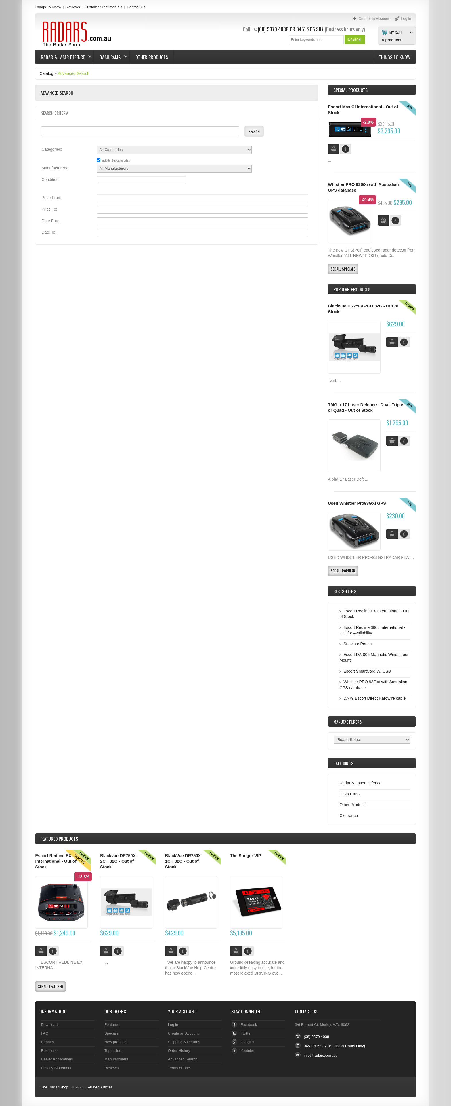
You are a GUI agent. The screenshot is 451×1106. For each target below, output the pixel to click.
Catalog (46, 73)
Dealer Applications (57, 1059)
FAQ (44, 1033)
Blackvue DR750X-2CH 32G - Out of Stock (118, 861)
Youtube (247, 1050)
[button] (354, 39)
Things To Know (48, 7)
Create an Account (183, 1033)
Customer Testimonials (103, 7)
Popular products (351, 289)
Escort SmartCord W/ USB (367, 671)
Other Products (151, 57)
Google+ (247, 1042)
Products (59, 838)
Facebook (248, 1024)
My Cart (396, 32)
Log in (173, 1024)
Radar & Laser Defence (63, 57)
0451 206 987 (310, 29)
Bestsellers (344, 591)
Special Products (350, 89)
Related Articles (99, 1087)
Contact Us (136, 7)
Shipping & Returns (184, 1042)
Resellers (48, 1050)
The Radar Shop (54, 1087)
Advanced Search (73, 73)
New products (115, 1042)
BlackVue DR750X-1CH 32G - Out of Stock (183, 861)
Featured (111, 1024)
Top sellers (113, 1050)
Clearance (348, 815)
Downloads (50, 1024)
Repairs (47, 1042)
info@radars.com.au (320, 1055)
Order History (179, 1050)
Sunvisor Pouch (357, 644)
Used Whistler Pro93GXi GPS (357, 503)
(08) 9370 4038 (273, 29)
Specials (111, 1033)
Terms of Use (179, 1068)
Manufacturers (116, 1059)
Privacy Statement (56, 1068)
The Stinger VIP (245, 855)
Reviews (73, 7)
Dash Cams (110, 57)
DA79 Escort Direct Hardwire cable (374, 698)
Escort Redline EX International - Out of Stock (55, 861)
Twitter (245, 1033)
